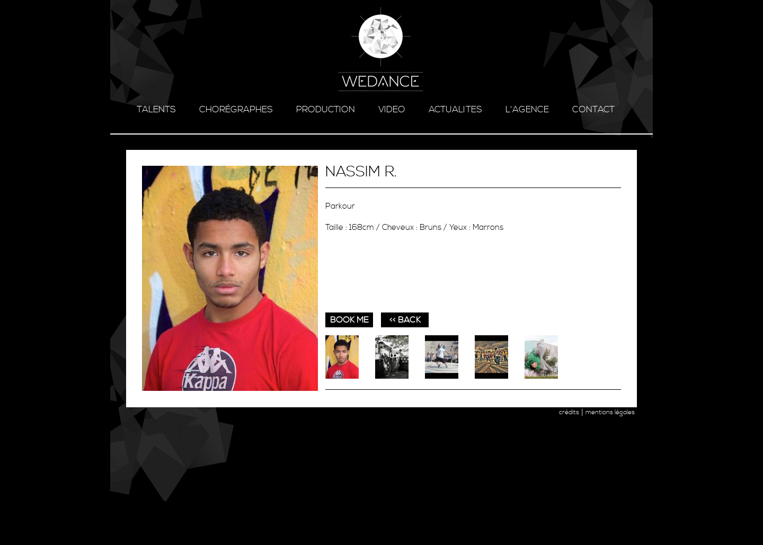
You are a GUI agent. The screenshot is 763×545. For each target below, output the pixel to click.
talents (156, 109)
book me (349, 320)
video (391, 109)
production (325, 109)
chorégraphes (236, 109)
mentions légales (610, 412)
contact (593, 109)
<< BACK (405, 320)
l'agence (527, 109)
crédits (569, 412)
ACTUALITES (455, 109)
